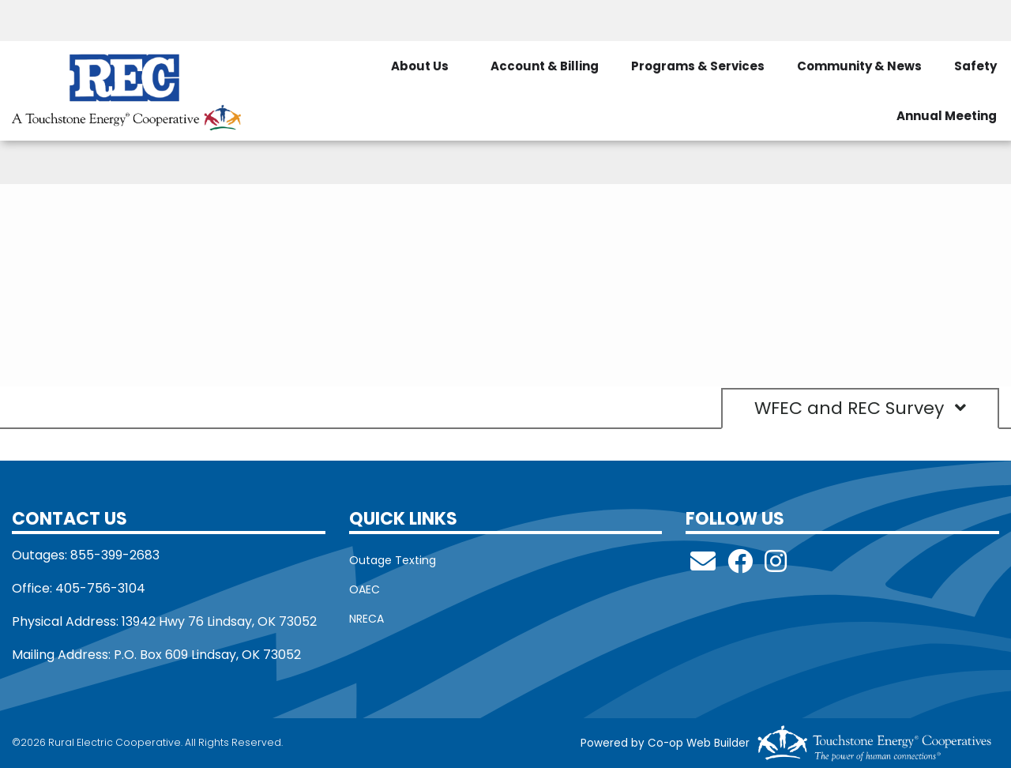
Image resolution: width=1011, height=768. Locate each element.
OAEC (364, 589)
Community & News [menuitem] (859, 66)
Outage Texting (392, 560)
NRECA (366, 619)
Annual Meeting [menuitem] (946, 115)
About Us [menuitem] (420, 66)
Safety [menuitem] (975, 66)
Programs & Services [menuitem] (698, 66)
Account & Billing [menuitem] (544, 66)
